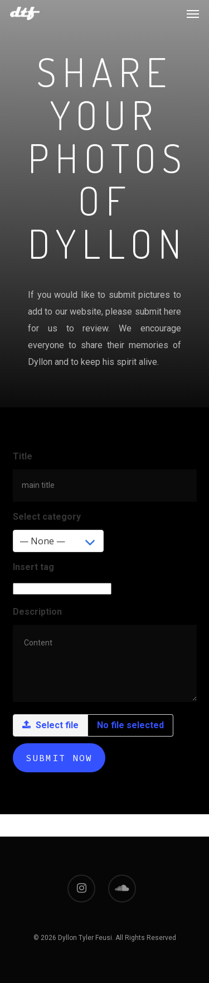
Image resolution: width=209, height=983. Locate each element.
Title (22, 456)
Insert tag (33, 567)
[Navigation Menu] (193, 13)
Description (37, 611)
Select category (47, 516)
